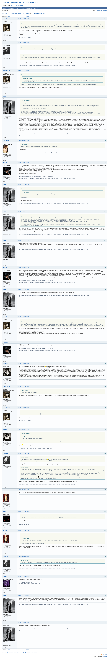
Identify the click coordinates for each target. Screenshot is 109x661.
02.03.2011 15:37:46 (24, 268)
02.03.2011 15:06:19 (24, 185)
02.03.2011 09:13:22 (24, 19)
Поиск (23, 9)
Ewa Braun (6, 19)
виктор (5, 492)
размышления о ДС (39, 14)
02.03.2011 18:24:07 (24, 366)
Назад (9, 17)
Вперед (28, 17)
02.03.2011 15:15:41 (24, 241)
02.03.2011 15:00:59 (24, 163)
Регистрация (30, 9)
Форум (4, 9)
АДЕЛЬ (5, 163)
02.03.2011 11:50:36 (24, 97)
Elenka (5, 578)
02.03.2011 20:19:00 (24, 513)
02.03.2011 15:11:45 (24, 212)
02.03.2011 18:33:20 (24, 409)
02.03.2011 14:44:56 (24, 141)
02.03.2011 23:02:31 (24, 578)
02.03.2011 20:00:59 (24, 492)
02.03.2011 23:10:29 (24, 625)
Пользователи (11, 9)
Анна (5, 513)
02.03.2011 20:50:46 (24, 532)
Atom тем (104, 656)
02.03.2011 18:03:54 (24, 317)
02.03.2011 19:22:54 (24, 455)
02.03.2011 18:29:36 (24, 388)
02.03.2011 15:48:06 (24, 290)
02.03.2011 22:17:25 (24, 558)
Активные (97, 11)
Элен (5, 97)
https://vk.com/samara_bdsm (17, 6)
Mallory (5, 366)
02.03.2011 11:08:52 (24, 71)
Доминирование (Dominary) (19, 14)
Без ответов (103, 11)
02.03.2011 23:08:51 (24, 597)
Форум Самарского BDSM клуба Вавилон (20, 4)
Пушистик (6, 141)
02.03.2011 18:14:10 (24, 344)
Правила (18, 9)
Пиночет (6, 43)
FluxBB (104, 658)
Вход (35, 9)
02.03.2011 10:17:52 (24, 43)
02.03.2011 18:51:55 (24, 431)
